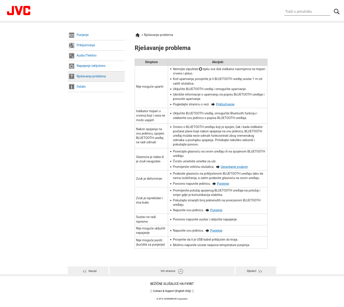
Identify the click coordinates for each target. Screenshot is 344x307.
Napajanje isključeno (91, 66)
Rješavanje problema (91, 76)
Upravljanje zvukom (234, 167)
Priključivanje (86, 45)
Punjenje (83, 35)
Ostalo (81, 87)
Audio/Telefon (87, 55)
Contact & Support (172, 291)
